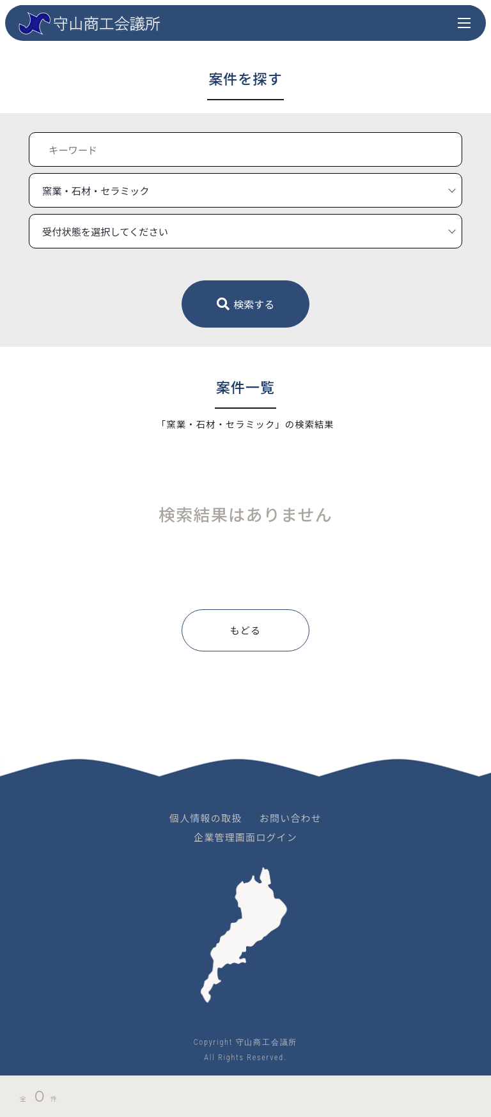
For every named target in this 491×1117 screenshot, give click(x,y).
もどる (245, 630)
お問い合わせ (291, 817)
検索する (246, 304)
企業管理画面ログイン (245, 837)
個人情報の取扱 (205, 817)
